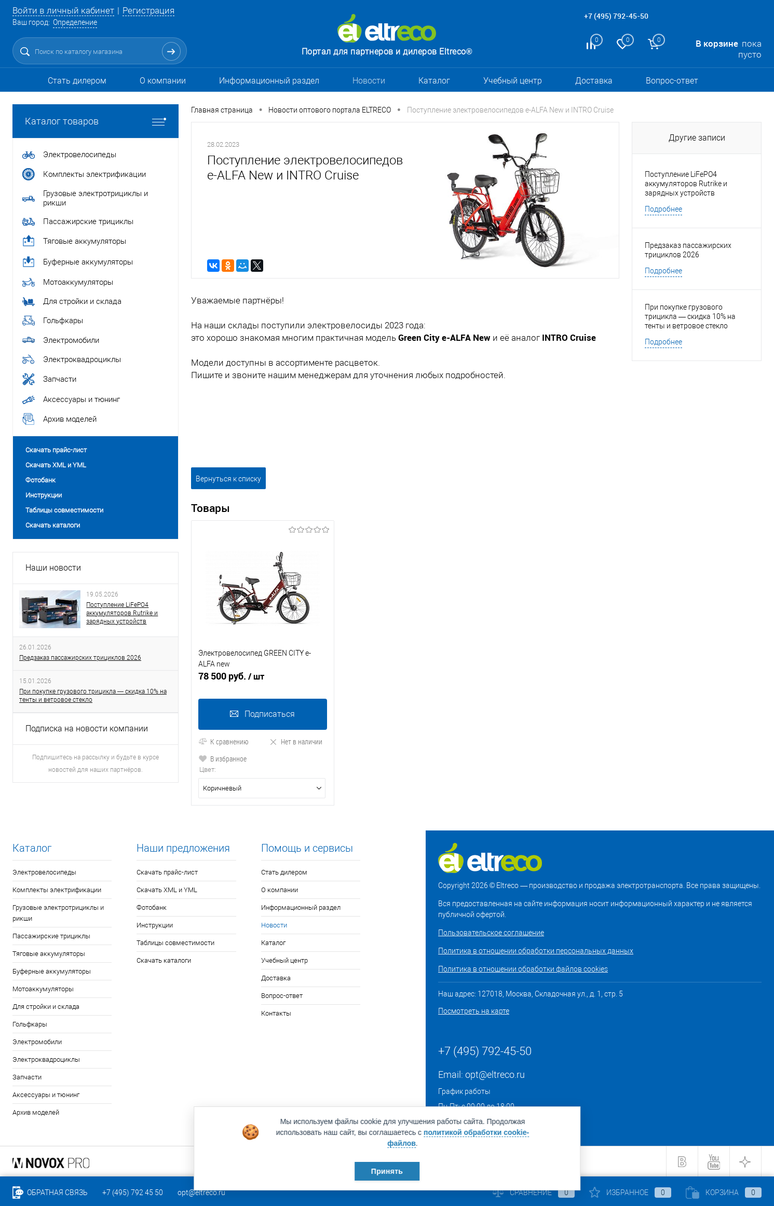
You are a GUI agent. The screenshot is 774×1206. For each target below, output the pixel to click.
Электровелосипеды (44, 872)
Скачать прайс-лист (56, 450)
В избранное (222, 759)
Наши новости (53, 568)
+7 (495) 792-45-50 (616, 16)
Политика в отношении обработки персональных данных (535, 951)
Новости (368, 81)
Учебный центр (512, 81)
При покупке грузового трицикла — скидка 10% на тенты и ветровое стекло (93, 695)
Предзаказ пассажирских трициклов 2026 (80, 657)
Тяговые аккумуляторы (48, 954)
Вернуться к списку (228, 479)
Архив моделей (35, 1112)
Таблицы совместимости (64, 510)
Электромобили (37, 1042)
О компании (163, 81)
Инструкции (43, 495)
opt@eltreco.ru (495, 1074)
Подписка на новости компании (86, 728)
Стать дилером (77, 81)
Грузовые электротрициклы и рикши (58, 913)
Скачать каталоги (52, 525)
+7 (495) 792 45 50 (132, 1192)
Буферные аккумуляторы (51, 971)
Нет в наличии (295, 741)
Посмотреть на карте (473, 1011)
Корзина (724, 1192)
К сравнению (223, 741)
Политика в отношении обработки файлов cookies (523, 969)
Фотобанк (40, 480)
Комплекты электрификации (56, 890)
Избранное (630, 1192)
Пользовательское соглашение (491, 932)
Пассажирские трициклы (51, 936)
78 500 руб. (262, 680)
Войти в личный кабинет (63, 10)
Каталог (434, 81)
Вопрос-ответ (672, 81)
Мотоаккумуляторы (43, 989)
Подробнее (663, 209)
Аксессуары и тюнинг (45, 1095)
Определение (75, 22)
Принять (387, 1171)
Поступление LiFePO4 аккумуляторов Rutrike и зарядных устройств (122, 613)
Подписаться (262, 714)
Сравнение (534, 1192)
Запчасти (27, 1077)
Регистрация (148, 10)
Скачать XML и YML (55, 465)
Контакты (276, 1013)
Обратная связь (50, 1192)
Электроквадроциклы (46, 1059)
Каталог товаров (95, 121)
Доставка (594, 81)
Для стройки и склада (45, 1006)
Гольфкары (29, 1024)
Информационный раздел (269, 81)
